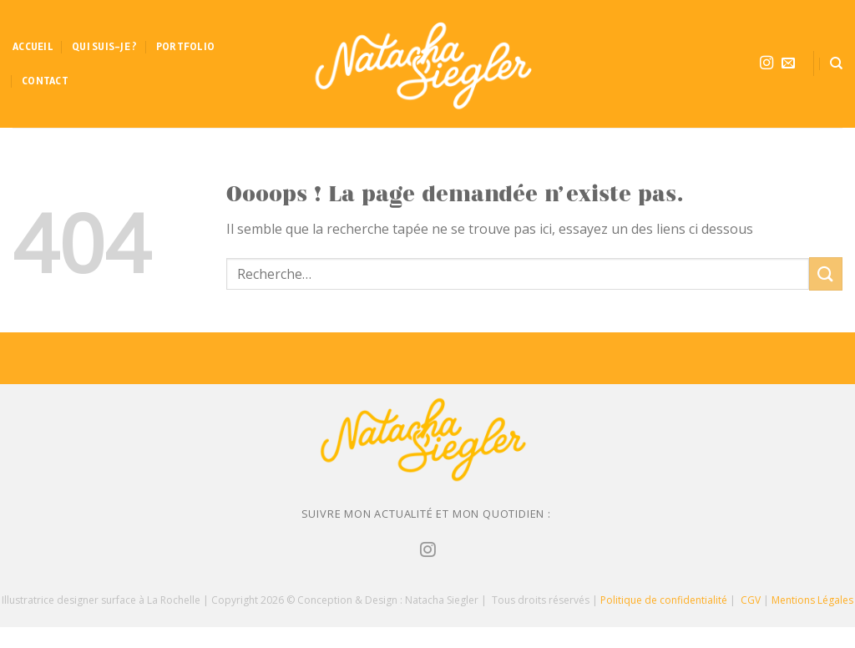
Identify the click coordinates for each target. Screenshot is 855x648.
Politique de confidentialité (663, 600)
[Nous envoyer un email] (788, 63)
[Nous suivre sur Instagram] (766, 63)
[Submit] (825, 273)
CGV (751, 600)
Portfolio (185, 46)
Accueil (33, 46)
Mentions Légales (812, 600)
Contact (45, 81)
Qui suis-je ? (104, 46)
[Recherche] (836, 63)
